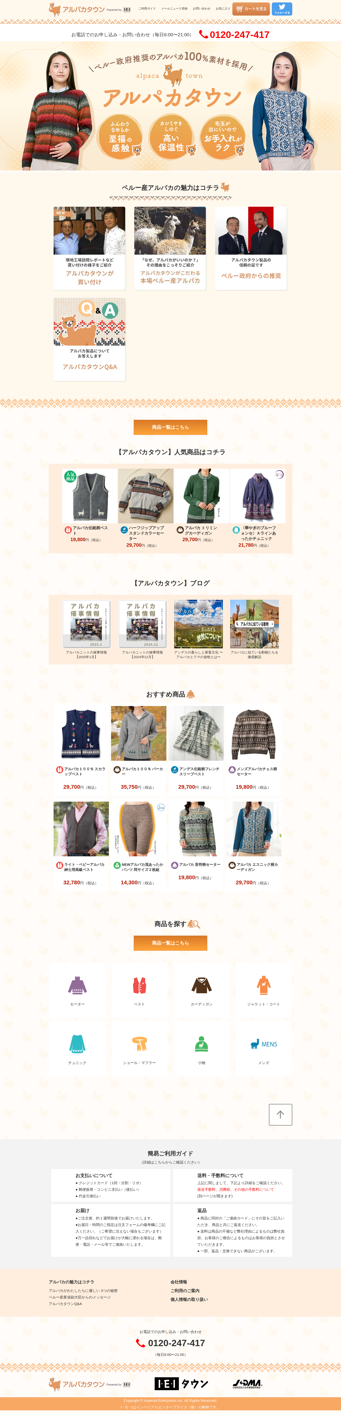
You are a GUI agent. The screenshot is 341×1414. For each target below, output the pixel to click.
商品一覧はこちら (170, 427)
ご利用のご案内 (184, 1291)
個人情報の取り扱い (189, 1299)
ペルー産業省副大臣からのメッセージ (80, 1297)
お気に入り (223, 8)
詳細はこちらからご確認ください (170, 1162)
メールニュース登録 (174, 8)
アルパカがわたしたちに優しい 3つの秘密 (83, 1291)
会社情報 (178, 1282)
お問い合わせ (201, 8)
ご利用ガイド (147, 8)
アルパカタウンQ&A (65, 1304)
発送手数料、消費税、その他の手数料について (235, 1189)
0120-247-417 (239, 34)
